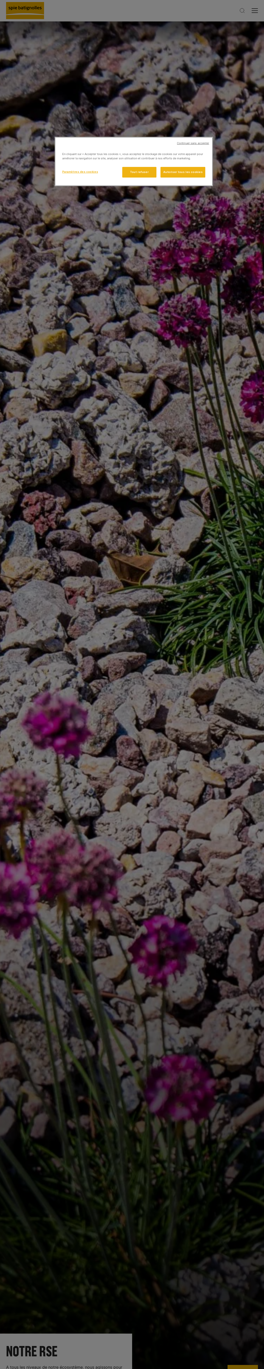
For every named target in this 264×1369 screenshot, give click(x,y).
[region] (134, 161)
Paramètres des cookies (80, 171)
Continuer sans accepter (193, 143)
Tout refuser (139, 172)
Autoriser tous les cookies (183, 172)
